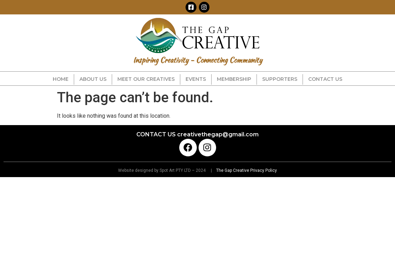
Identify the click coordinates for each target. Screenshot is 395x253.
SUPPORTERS (279, 79)
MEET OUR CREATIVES (146, 79)
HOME (61, 79)
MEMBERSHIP (234, 79)
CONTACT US (325, 79)
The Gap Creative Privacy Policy (246, 170)
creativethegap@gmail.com (218, 134)
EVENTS (196, 79)
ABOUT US (92, 79)
